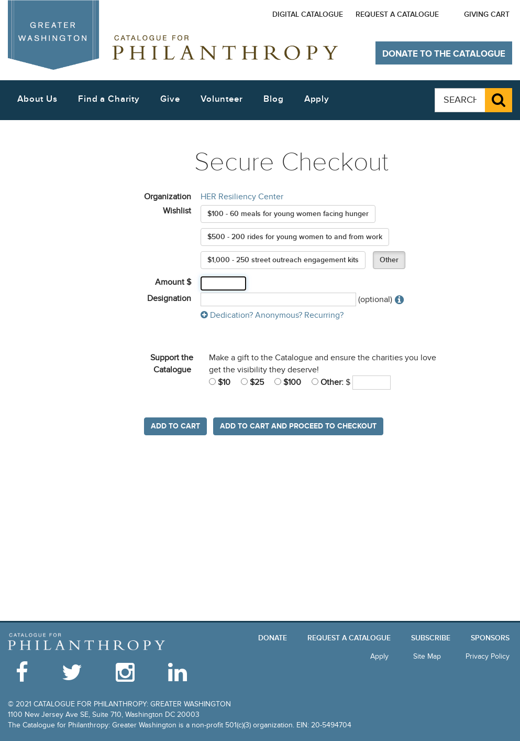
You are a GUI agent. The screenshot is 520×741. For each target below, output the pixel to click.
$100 (287, 382)
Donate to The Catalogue (443, 54)
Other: (328, 382)
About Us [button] (37, 99)
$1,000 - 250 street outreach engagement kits (283, 259)
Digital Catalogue (307, 14)
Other (389, 259)
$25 (252, 382)
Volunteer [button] (222, 99)
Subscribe (430, 637)
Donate (272, 637)
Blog (273, 99)
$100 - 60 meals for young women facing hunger (288, 213)
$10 (219, 382)
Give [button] (170, 99)
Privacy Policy (488, 656)
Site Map (427, 656)
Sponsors (490, 637)
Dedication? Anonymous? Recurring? (272, 315)
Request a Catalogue (397, 14)
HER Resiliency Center (242, 196)
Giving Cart (487, 14)
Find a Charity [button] (109, 99)
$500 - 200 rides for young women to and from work (294, 236)
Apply (316, 99)
